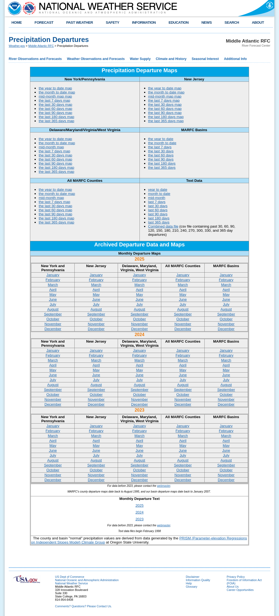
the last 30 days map (55, 104)
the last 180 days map (56, 117)
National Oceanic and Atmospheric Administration (87, 580)
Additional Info (235, 59)
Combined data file (163, 226)
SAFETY (112, 22)
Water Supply (140, 59)
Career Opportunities (240, 589)
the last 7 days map (54, 100)
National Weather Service (71, 583)
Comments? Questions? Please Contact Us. (83, 606)
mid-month (156, 198)
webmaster (163, 485)
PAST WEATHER (79, 22)
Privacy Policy (236, 576)
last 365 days (159, 222)
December (52, 329)
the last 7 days (160, 147)
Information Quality (198, 580)
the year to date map (55, 88)
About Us (233, 586)
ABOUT (258, 22)
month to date (159, 194)
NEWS (206, 22)
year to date (157, 190)
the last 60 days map (55, 109)
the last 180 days (162, 163)
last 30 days (158, 206)
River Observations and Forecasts (35, 59)
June (53, 299)
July (53, 304)
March (53, 285)
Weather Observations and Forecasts (96, 59)
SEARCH (232, 22)
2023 (139, 519)
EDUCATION (179, 22)
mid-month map (51, 147)
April (53, 290)
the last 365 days (162, 167)
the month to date (162, 143)
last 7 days (157, 202)
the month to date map (57, 92)
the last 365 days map (56, 121)
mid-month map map (55, 96)
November (52, 324)
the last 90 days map (55, 113)
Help (189, 583)
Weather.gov (17, 45)
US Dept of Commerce (69, 576)
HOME (16, 22)
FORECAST (44, 22)
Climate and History (171, 59)
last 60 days (158, 210)
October (52, 319)
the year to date (161, 139)
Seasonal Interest (205, 59)
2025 (139, 505)
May (52, 294)
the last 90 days (161, 159)
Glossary (191, 586)
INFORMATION (144, 22)
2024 (139, 512)
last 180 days (159, 218)
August (53, 309)
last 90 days (158, 214)
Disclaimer (192, 576)
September (53, 314)
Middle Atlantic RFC (41, 45)
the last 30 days (161, 151)
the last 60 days (161, 155)
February (53, 280)
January (52, 275)
